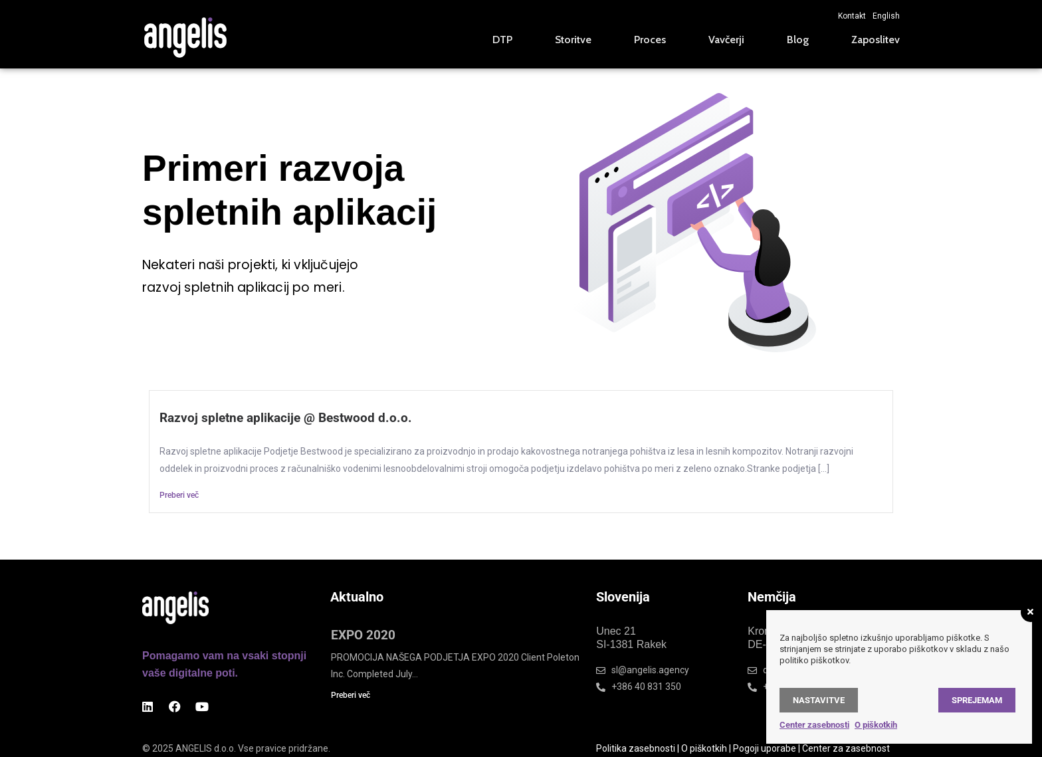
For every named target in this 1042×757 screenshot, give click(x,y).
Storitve (573, 39)
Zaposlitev (875, 39)
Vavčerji (726, 39)
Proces (650, 39)
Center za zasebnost (846, 748)
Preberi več (179, 495)
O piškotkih (704, 748)
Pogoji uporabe (764, 748)
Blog (798, 39)
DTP (502, 39)
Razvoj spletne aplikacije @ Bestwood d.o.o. (285, 417)
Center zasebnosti (814, 725)
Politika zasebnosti (635, 748)
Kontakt (852, 16)
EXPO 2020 (363, 635)
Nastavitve (819, 700)
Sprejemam (977, 700)
